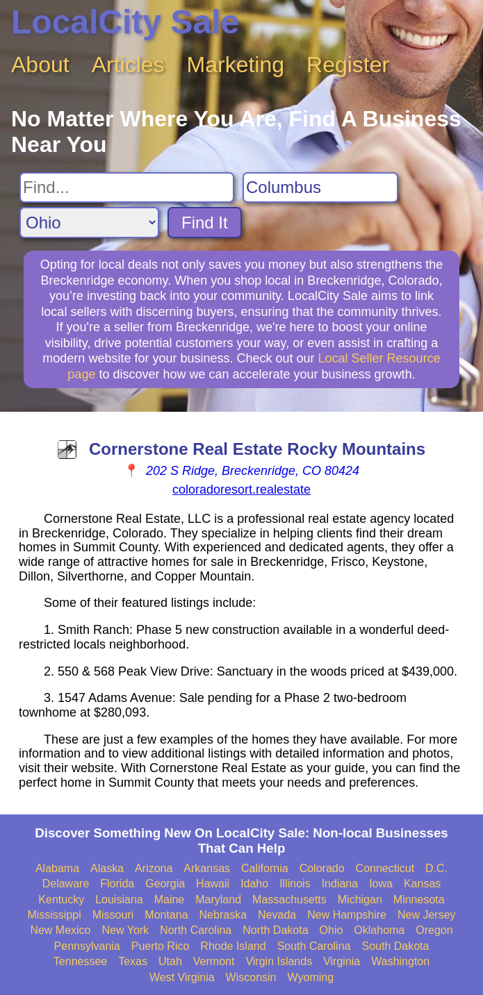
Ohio (331, 930)
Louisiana (119, 899)
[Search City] (320, 187)
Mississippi (54, 915)
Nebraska (223, 915)
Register (347, 64)
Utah (170, 961)
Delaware (66, 883)
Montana (166, 915)
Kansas (422, 883)
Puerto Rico (160, 946)
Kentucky (61, 899)
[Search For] (126, 187)
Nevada (277, 915)
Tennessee (80, 961)
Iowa (381, 883)
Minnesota (419, 899)
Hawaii (212, 883)
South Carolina (314, 946)
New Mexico (60, 930)
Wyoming (311, 977)
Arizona (153, 868)
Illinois (294, 883)
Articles (128, 64)
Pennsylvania (87, 946)
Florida (117, 883)
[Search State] (89, 222)
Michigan (360, 899)
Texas (132, 961)
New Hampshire (346, 915)
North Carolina (195, 930)
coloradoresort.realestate (241, 489)
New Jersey (427, 915)
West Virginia (182, 977)
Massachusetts (289, 899)
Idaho (254, 883)
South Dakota (395, 946)
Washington (400, 961)
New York (125, 930)
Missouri (113, 915)
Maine (169, 899)
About (40, 64)
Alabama (57, 868)
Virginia (341, 961)
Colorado (322, 868)
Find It (204, 222)
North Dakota (275, 930)
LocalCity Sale (125, 21)
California (264, 868)
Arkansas (206, 868)
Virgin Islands (278, 961)
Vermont (214, 961)
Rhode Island (232, 946)
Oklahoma (379, 930)
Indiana (340, 883)
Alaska (107, 868)
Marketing (236, 64)
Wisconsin (251, 977)
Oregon (434, 930)
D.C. (436, 868)
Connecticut (385, 868)
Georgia (165, 883)
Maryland (218, 899)
